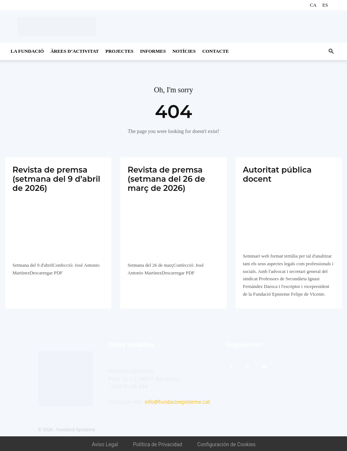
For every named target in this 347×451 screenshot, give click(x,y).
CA (313, 5)
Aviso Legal (105, 443)
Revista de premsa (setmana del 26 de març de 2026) (163, 178)
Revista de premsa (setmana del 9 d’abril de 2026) (53, 178)
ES (325, 5)
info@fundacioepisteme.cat (177, 400)
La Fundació (27, 51)
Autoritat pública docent (275, 173)
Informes (153, 51)
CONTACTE (215, 51)
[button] (331, 51)
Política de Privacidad (157, 443)
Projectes (120, 51)
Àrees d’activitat (75, 51)
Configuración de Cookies (226, 443)
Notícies (184, 51)
